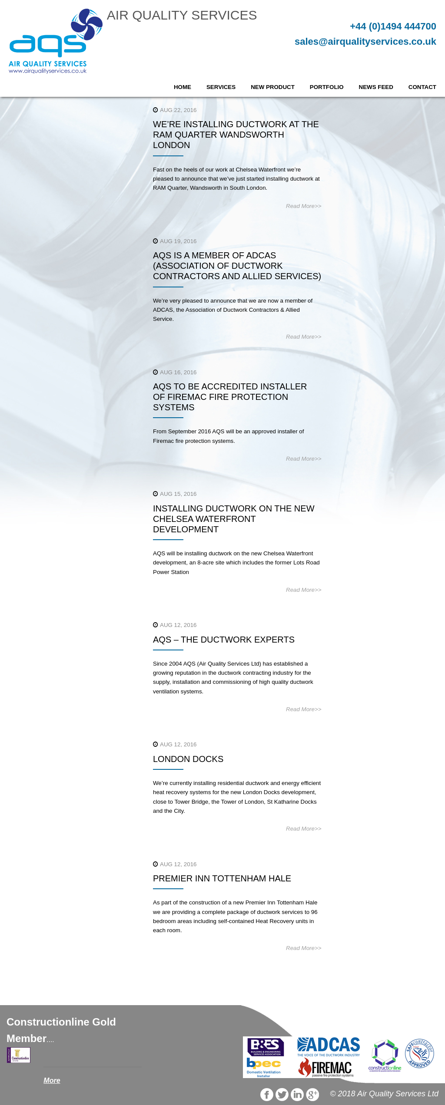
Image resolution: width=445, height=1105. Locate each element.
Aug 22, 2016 (178, 110)
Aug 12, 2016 (178, 625)
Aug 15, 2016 (178, 494)
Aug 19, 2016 (178, 241)
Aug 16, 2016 (178, 372)
